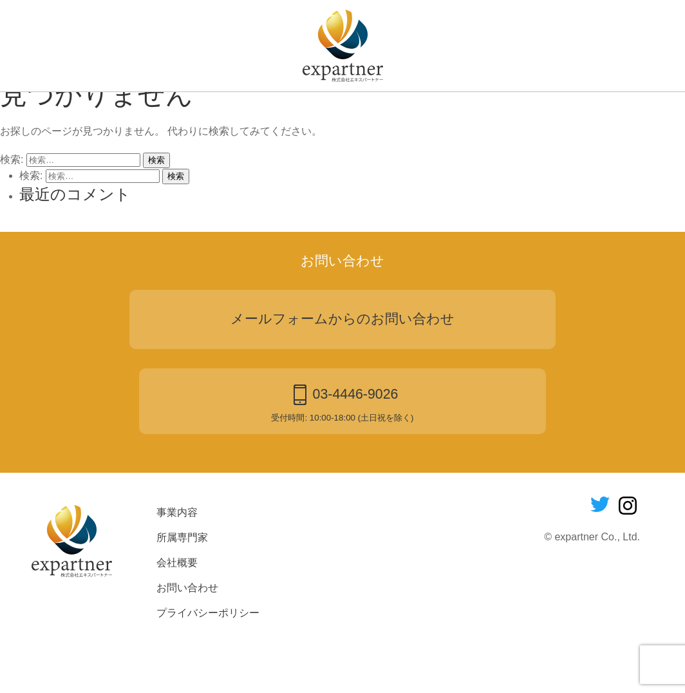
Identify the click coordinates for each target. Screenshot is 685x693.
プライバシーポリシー (207, 665)
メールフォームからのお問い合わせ (342, 371)
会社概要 (372, 110)
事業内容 (222, 110)
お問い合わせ (452, 110)
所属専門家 (297, 110)
